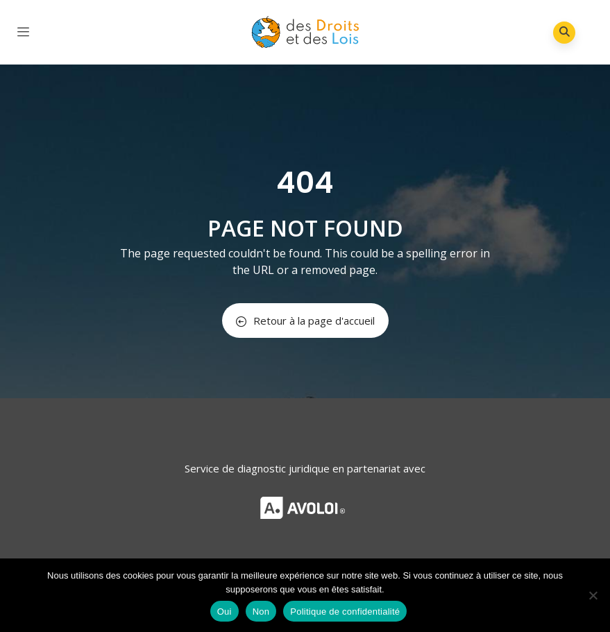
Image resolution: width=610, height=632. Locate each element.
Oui (224, 611)
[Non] (593, 595)
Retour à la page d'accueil (305, 320)
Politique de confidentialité (345, 611)
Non (261, 611)
